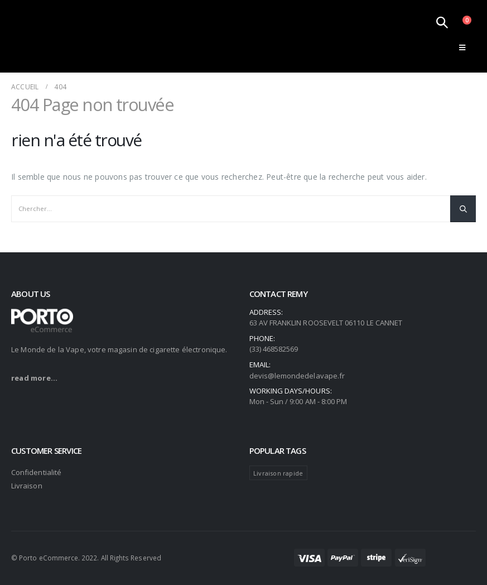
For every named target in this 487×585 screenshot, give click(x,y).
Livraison (26, 486)
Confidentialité (36, 472)
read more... (34, 378)
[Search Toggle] (442, 22)
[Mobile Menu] (462, 47)
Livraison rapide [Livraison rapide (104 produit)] (278, 473)
